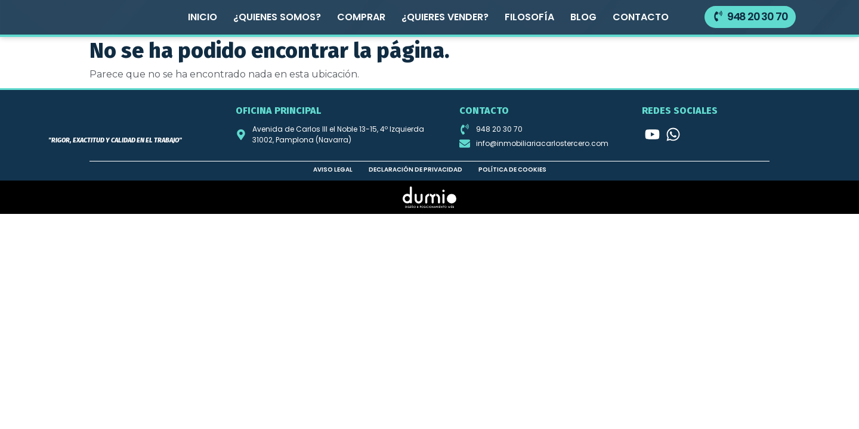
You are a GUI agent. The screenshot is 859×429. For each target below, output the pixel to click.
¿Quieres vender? (445, 17)
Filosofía (529, 17)
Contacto (641, 17)
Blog (583, 17)
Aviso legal (333, 168)
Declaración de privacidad (415, 168)
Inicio (202, 17)
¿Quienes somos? (277, 17)
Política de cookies (512, 168)
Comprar (361, 17)
